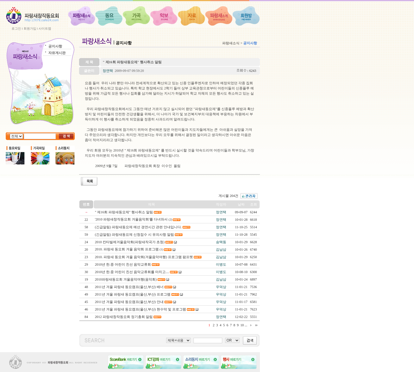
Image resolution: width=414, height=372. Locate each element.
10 (242, 325)
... (246, 325)
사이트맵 (45, 28)
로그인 (16, 28)
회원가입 (30, 28)
